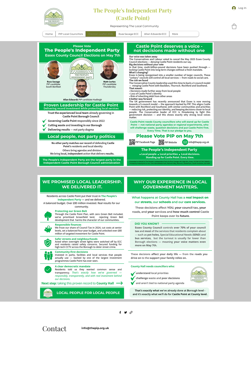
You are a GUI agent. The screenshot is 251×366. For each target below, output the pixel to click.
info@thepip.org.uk (95, 328)
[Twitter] (125, 312)
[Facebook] (120, 312)
